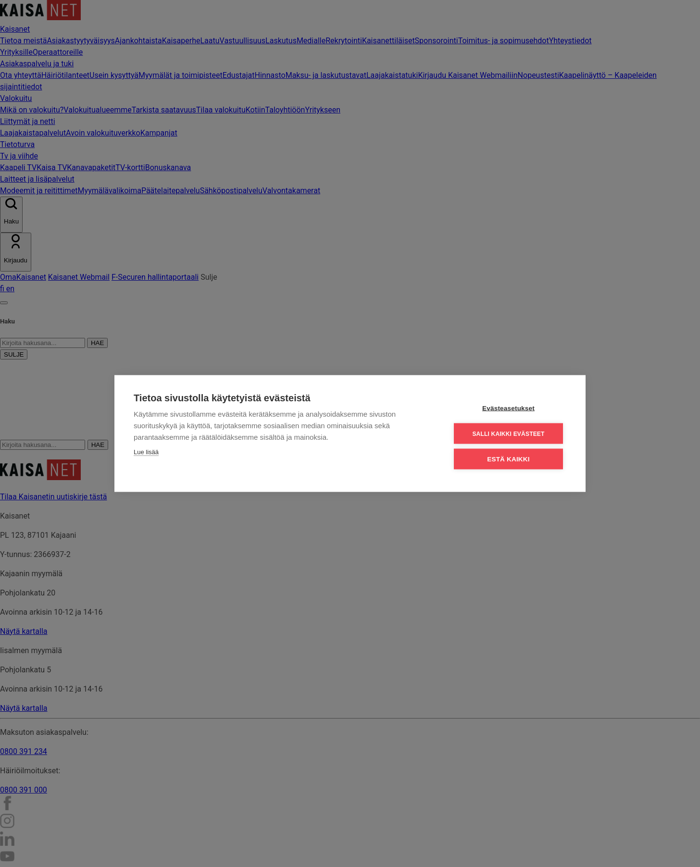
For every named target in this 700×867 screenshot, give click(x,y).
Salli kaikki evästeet (508, 433)
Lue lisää (146, 451)
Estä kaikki (508, 458)
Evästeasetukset (508, 407)
